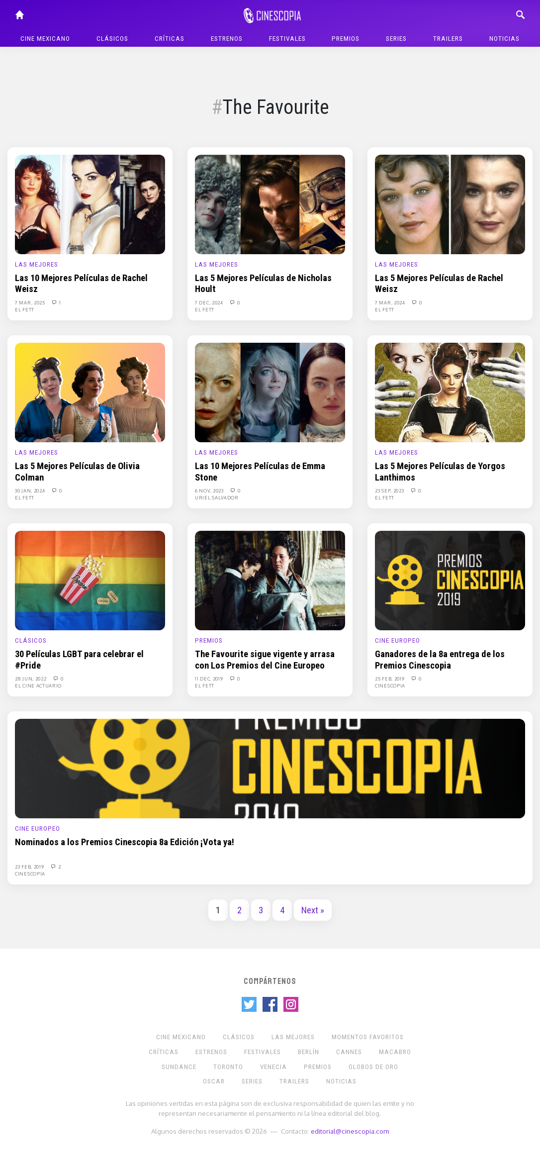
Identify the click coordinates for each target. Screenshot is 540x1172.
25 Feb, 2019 (390, 679)
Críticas (169, 38)
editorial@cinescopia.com (350, 1131)
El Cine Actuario (38, 685)
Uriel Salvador (217, 497)
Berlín (308, 1052)
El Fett (24, 309)
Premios (346, 38)
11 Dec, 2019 (209, 679)
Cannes (349, 1052)
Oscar (214, 1081)
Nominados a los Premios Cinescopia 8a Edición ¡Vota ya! (124, 842)
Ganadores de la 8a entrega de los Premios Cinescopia (440, 660)
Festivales (287, 38)
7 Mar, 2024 (390, 302)
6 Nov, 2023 (210, 490)
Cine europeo (397, 640)
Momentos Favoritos (368, 1037)
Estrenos (227, 38)
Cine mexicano (45, 38)
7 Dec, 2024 (209, 302)
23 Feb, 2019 (30, 867)
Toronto (228, 1067)
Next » (312, 910)
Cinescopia (390, 685)
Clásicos (112, 38)
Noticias (504, 38)
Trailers (448, 38)
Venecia (273, 1067)
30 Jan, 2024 (30, 490)
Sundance (179, 1067)
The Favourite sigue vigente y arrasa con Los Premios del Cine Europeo (265, 660)
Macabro (395, 1052)
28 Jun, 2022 (31, 679)
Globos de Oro (373, 1067)
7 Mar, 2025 (30, 302)
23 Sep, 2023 (390, 490)
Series (396, 38)
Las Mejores (36, 264)
